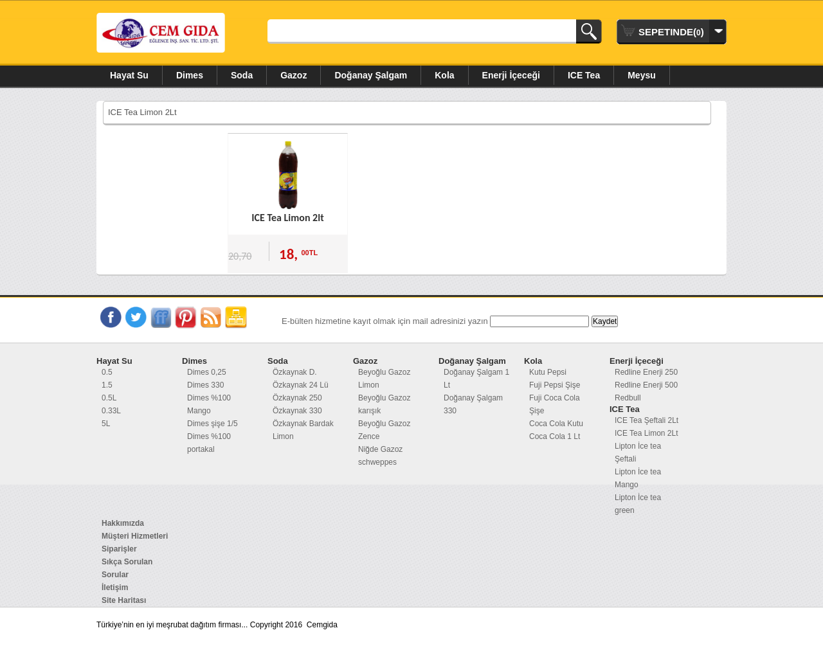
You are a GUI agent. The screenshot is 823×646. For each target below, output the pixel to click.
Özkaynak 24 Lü (301, 385)
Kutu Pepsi (547, 372)
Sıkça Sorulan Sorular (127, 568)
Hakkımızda (123, 523)
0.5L (109, 397)
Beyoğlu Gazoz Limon (384, 379)
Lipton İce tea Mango (638, 478)
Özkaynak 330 (297, 410)
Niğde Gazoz (380, 449)
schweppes (377, 462)
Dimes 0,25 (206, 372)
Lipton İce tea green (638, 504)
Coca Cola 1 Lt (554, 436)
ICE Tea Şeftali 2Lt (646, 420)
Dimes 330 (205, 385)
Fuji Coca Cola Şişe (554, 404)
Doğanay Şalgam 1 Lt (476, 379)
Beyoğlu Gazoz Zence (384, 430)
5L (106, 423)
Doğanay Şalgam (370, 75)
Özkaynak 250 (297, 397)
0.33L (111, 410)
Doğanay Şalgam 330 (473, 404)
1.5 (107, 385)
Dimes (189, 75)
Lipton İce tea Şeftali (638, 452)
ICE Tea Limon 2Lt (646, 433)
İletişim (115, 587)
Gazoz (293, 75)
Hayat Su (129, 75)
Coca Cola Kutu (556, 423)
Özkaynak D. (295, 372)
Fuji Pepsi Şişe (554, 385)
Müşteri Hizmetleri (135, 536)
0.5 (107, 372)
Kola (444, 75)
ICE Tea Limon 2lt (287, 217)
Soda (242, 75)
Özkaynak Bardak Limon (303, 430)
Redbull (628, 397)
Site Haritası (124, 600)
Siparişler (119, 548)
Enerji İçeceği (511, 75)
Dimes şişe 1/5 (212, 423)
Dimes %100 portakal (209, 443)
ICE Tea (584, 75)
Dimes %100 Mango (209, 404)
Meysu (642, 75)
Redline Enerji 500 (646, 385)
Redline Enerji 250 (646, 372)
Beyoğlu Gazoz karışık (384, 404)
